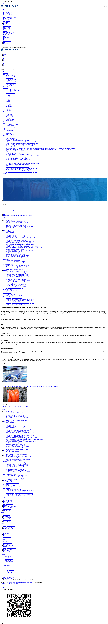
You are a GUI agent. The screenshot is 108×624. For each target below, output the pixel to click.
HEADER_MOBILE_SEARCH (20, 47)
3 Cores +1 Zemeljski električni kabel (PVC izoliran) (18, 254)
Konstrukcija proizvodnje (11, 138)
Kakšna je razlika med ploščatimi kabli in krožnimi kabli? (19, 158)
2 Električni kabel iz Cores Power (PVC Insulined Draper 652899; (21, 249)
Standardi (5, 22)
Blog (4, 42)
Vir (4, 36)
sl (3, 65)
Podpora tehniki (6, 37)
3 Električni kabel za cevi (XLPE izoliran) (15, 222)
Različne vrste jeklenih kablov (13, 159)
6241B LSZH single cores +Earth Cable (15, 276)
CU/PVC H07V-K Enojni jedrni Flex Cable (15, 235)
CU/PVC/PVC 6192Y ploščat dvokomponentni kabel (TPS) (19, 237)
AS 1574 (8, 108)
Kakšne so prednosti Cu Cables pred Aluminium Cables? (18, 168)
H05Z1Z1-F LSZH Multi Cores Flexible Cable (16, 280)
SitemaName (3, 582)
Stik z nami (5, 43)
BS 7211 (8, 95)
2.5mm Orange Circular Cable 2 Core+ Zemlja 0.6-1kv (18, 264)
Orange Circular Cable (8, 14)
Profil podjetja (6, 24)
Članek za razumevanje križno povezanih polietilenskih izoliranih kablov (22, 167)
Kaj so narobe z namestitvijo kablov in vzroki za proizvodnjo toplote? (21, 170)
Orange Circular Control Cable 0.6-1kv (15, 268)
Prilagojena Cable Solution (9, 32)
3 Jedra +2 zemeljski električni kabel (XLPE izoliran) (18, 226)
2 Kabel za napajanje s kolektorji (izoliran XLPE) (17, 221)
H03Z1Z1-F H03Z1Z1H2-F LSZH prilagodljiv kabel (18, 279)
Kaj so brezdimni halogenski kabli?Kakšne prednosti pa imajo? (20, 155)
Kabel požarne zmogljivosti (9, 17)
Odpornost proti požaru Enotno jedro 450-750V (16, 283)
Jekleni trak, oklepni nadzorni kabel (14, 296)
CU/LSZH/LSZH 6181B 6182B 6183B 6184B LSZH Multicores (20, 275)
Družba (5, 23)
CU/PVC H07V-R (10, 232)
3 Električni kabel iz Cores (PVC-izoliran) (15, 250)
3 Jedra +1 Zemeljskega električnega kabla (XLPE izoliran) (19, 225)
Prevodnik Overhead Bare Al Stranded (14, 294)
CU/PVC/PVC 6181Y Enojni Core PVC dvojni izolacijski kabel (20, 236)
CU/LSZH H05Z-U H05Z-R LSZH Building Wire (17, 270)
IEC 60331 (8, 100)
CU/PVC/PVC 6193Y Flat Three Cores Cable (16, 239)
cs (3, 60)
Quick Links (7, 563)
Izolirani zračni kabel (8, 18)
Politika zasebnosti (13, 582)
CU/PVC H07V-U (10, 231)
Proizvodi (5, 9)
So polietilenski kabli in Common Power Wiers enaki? (18, 153)
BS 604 (7, 93)
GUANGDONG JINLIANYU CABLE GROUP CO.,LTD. (19, 580)
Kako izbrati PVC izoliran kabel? (13, 150)
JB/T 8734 (8, 109)
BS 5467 (8, 98)
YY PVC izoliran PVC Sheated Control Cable (16, 261)
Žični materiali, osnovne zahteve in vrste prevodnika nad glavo (20, 163)
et (3, 63)
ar (3, 56)
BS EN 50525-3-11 (10, 91)
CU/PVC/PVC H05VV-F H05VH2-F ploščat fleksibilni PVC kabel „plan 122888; (24, 246)
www (4, 53)
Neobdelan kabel (7, 19)
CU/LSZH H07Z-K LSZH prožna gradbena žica (17, 274)
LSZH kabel (6, 16)
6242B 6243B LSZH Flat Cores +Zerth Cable (16, 278)
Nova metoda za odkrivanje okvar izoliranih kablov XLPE (19, 145)
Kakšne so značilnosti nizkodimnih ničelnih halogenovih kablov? (20, 143)
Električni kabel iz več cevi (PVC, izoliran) (15, 252)
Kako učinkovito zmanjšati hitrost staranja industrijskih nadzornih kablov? (22, 162)
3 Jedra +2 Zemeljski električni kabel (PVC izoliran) (17, 255)
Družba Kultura (9, 114)
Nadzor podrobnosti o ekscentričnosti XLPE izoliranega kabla (20, 144)
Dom (4, 70)
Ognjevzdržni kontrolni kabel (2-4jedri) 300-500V (17, 285)
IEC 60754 (8, 103)
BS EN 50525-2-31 (10, 88)
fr (3, 54)
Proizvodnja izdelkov (11, 136)
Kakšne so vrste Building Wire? (13, 152)
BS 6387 (8, 96)
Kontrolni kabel (6, 13)
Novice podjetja (6, 29)
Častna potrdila (6, 27)
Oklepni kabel (6, 21)
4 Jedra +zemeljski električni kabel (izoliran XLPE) (17, 227)
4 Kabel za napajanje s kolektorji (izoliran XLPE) (17, 224)
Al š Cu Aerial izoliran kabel (12, 290)
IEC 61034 (8, 104)
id (3, 61)
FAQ (4, 38)
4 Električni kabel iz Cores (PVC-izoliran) (15, 251)
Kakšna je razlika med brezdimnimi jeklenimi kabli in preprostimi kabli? (22, 142)
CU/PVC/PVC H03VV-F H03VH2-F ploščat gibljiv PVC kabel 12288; (22, 245)
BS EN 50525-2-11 (10, 90)
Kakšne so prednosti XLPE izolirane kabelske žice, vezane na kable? (21, 140)
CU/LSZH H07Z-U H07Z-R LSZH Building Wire (17, 271)
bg (3, 64)
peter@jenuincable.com (8, 3)
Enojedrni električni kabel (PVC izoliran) (15, 247)
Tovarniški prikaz (7, 26)
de (3, 55)
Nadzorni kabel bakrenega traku (13, 259)
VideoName (6, 39)
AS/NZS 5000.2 (9, 106)
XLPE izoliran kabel (8, 11)
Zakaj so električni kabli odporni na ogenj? (15, 164)
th (3, 59)
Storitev (5, 31)
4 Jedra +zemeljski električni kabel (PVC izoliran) (17, 256)
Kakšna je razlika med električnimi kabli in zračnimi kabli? (19, 160)
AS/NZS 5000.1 (9, 105)
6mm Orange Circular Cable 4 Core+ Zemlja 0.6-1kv (18, 266)
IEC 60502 (8, 99)
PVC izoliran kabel (7, 12)
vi (3, 58)
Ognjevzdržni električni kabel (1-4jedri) (15, 286)
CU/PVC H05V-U (10, 230)
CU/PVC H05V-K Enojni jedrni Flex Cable (15, 234)
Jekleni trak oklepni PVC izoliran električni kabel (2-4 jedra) (19, 299)
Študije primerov (7, 41)
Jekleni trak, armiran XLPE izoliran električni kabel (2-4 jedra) (20, 301)
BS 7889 (8, 94)
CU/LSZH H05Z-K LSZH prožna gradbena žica (17, 273)
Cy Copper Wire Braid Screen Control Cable (16, 260)
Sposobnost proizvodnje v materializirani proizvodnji (18, 139)
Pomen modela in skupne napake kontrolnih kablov (17, 165)
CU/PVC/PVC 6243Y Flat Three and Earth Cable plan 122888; (20, 242)
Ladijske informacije (8, 34)
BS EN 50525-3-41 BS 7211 (12, 89)
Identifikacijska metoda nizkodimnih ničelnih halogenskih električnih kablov (23, 154)
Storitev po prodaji (7, 33)
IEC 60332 (8, 101)
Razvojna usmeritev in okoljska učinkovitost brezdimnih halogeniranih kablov (23, 169)
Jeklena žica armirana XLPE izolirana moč (15, 303)
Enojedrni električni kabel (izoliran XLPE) (15, 220)
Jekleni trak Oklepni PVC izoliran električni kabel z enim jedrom (20, 298)
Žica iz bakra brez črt (11, 293)
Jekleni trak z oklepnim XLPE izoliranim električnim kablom (19, 300)
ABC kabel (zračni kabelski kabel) (13, 289)
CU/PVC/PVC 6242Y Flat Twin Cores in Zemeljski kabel (19, 241)
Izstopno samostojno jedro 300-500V (14, 284)
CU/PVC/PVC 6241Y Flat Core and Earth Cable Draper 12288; (20, 240)
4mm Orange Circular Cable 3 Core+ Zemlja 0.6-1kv (18, 265)
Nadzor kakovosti (7, 28)
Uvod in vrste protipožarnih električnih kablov (16, 157)
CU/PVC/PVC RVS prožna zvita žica (14, 244)
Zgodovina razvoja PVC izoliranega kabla (15, 149)
